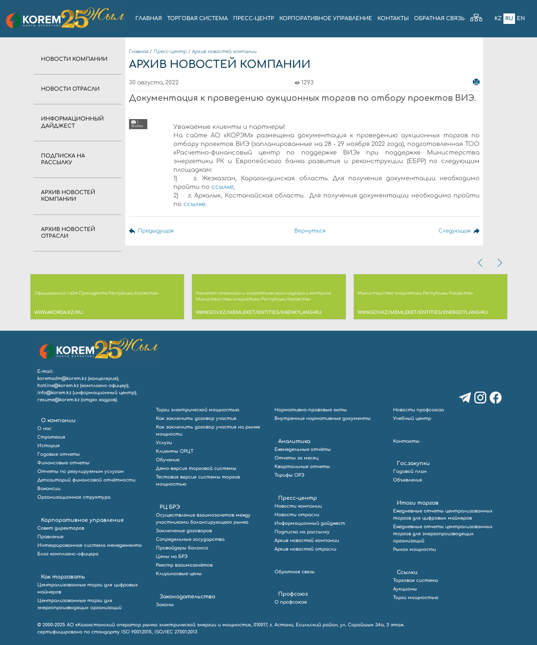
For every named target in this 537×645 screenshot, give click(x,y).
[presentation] (481, 262)
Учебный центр (412, 418)
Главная (138, 51)
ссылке (222, 187)
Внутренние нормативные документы (322, 418)
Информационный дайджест (309, 523)
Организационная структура (73, 497)
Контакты (406, 441)
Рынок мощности (414, 549)
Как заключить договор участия (196, 418)
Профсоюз (293, 594)
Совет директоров (60, 528)
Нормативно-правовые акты (310, 409)
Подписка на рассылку (302, 532)
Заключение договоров (184, 530)
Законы (165, 604)
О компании (58, 420)
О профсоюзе (290, 602)
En (521, 18)
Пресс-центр (170, 51)
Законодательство (187, 596)
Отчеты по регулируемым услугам (80, 471)
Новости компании (74, 59)
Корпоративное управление (82, 520)
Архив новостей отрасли (305, 549)
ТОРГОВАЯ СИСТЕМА (197, 18)
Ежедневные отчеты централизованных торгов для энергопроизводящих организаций (443, 533)
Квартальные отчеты (302, 466)
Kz (498, 18)
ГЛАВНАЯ (148, 18)
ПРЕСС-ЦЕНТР (253, 18)
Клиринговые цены (179, 573)
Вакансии (48, 488)
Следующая (454, 231)
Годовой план (410, 471)
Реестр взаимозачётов (184, 565)
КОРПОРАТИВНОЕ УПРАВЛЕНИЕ (325, 18)
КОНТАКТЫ (393, 18)
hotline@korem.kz (58, 385)
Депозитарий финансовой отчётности (86, 480)
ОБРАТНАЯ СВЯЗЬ (439, 18)
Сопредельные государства (190, 539)
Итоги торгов (418, 503)
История (48, 445)
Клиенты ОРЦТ (175, 451)
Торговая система (415, 580)
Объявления (407, 480)
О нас (44, 428)
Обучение (167, 459)
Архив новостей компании (224, 51)
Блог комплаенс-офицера (67, 554)
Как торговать (63, 577)
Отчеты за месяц (296, 458)
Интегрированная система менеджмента (89, 545)
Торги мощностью (416, 597)
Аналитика (294, 441)
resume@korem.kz (58, 399)
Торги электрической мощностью (197, 409)
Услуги (164, 442)
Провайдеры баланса (182, 548)
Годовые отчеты (58, 454)
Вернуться (309, 231)
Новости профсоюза (418, 409)
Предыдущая (156, 231)
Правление (50, 536)
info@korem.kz (54, 392)
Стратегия (51, 437)
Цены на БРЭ (172, 556)
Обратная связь (294, 571)
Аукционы (405, 589)
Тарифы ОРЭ (289, 475)
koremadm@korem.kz (62, 378)
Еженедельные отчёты (302, 449)
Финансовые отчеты (63, 462)
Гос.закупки (413, 463)
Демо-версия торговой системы (196, 468)
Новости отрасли (70, 89)
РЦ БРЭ (170, 507)
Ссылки (407, 572)
